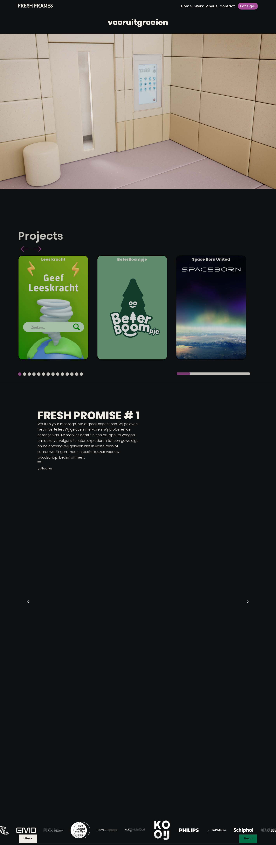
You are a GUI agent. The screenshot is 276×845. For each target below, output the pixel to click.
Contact (227, 6)
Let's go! (247, 6)
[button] (18, 249)
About (211, 6)
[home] (35, 6)
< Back (28, 838)
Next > (248, 838)
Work (199, 6)
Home (186, 6)
